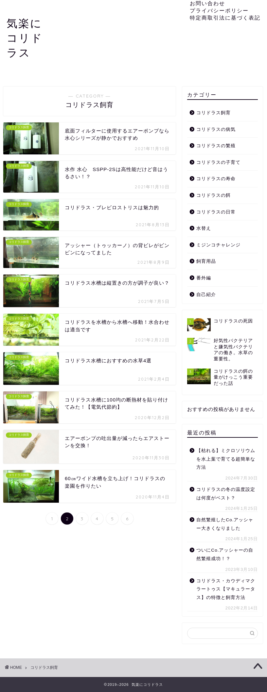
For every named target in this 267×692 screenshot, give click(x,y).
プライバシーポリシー (219, 10)
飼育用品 (206, 261)
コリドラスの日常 (216, 212)
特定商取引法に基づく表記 (225, 17)
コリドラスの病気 (216, 129)
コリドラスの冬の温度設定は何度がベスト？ (225, 493)
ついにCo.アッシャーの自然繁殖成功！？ (224, 554)
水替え (203, 228)
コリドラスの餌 (213, 195)
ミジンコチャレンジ (218, 245)
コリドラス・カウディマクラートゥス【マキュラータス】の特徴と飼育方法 (225, 589)
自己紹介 (206, 294)
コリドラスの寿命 (216, 178)
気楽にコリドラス (25, 37)
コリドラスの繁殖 (216, 145)
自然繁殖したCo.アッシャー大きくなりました (224, 524)
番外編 (203, 277)
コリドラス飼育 (213, 112)
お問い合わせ (207, 3)
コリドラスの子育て (218, 162)
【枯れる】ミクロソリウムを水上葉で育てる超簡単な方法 (225, 459)
